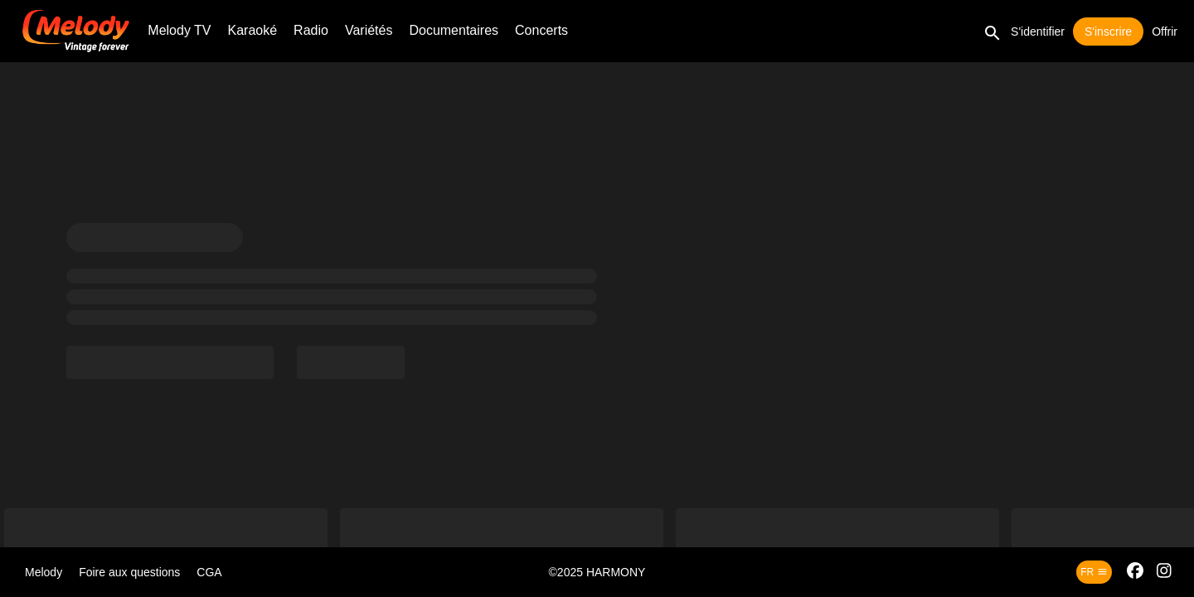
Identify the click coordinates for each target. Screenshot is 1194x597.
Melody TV (179, 30)
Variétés (369, 30)
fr (1093, 572)
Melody (43, 572)
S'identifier (1038, 31)
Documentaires (453, 30)
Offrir (1164, 31)
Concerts (541, 30)
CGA (209, 572)
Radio (311, 30)
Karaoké (253, 30)
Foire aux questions (129, 572)
